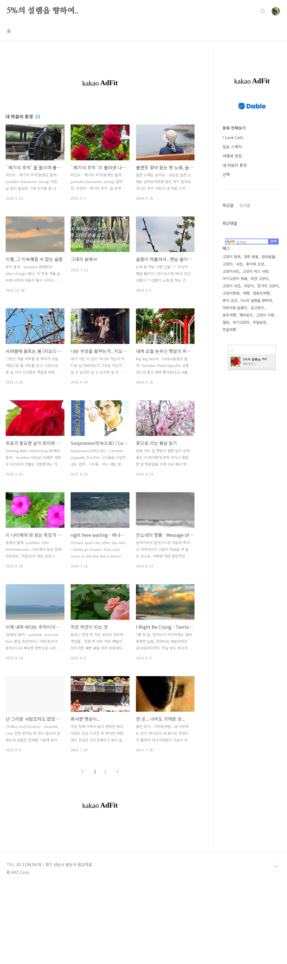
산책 (226, 174)
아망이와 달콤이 (235, 307)
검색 (263, 11)
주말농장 (259, 322)
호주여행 (229, 315)
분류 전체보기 (234, 128)
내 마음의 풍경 (235, 165)
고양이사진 (231, 271)
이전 (82, 771)
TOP (275, 945)
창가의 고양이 (268, 285)
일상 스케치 (232, 146)
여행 (246, 293)
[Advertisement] (100, 865)
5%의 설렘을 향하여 (256, 300)
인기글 (244, 205)
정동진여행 (261, 293)
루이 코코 (230, 300)
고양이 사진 (231, 285)
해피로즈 (246, 315)
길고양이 (257, 307)
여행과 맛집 (232, 156)
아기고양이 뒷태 (235, 278)
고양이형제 (231, 293)
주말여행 (229, 329)
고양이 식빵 (265, 315)
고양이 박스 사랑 (256, 271)
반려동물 (268, 256)
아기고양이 (241, 322)
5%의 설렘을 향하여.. (42, 11)
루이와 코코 (255, 264)
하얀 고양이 (260, 278)
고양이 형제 (231, 256)
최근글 (228, 205)
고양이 (228, 264)
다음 (117, 771)
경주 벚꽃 (251, 256)
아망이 (249, 285)
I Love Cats (233, 137)
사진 (239, 264)
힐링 (226, 322)
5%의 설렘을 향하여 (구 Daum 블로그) (255, 359)
